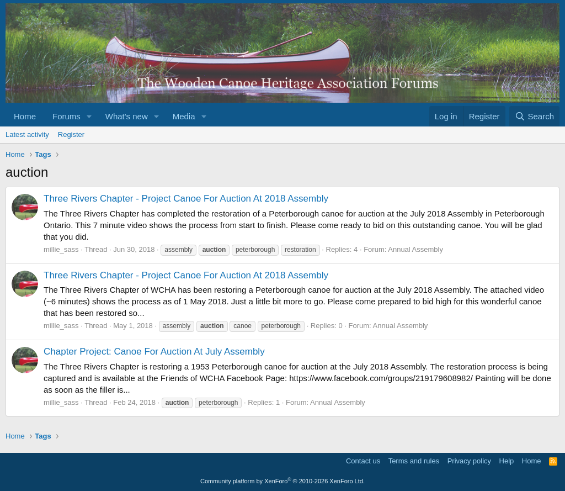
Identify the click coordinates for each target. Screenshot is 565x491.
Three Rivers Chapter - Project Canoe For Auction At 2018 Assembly (186, 198)
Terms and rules (413, 461)
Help (506, 461)
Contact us (363, 461)
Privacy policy (469, 461)
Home (25, 116)
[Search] (534, 116)
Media (184, 116)
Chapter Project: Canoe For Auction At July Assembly (154, 351)
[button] (89, 116)
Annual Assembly (415, 249)
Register (71, 134)
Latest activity (27, 134)
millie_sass (61, 249)
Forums (66, 116)
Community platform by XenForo (282, 481)
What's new (126, 116)
